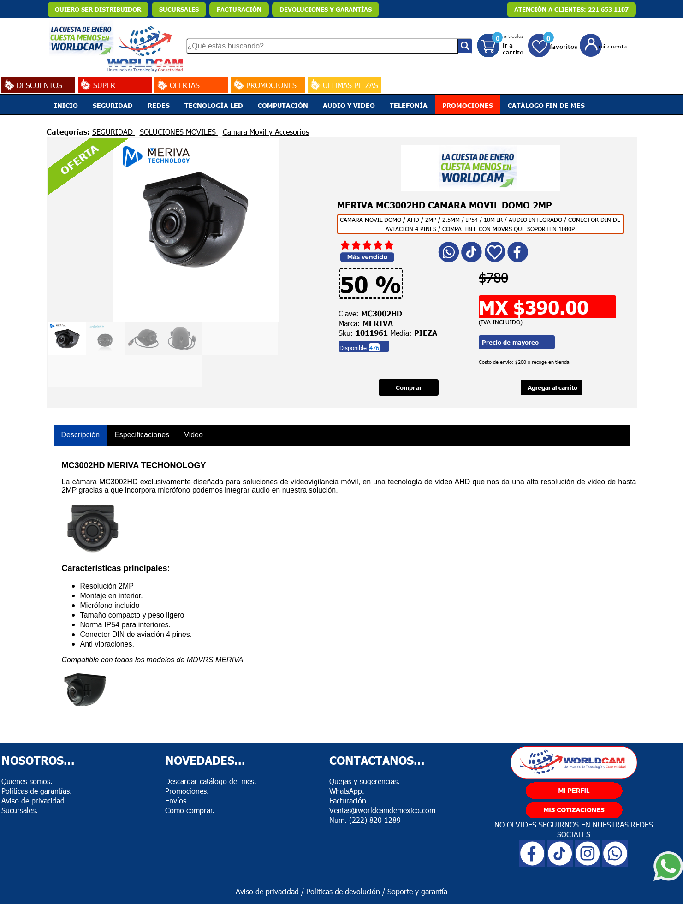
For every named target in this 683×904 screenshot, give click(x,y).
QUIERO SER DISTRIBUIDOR (98, 9)
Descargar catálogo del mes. (210, 781)
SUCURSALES (179, 9)
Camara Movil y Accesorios (266, 132)
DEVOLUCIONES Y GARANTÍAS (325, 9)
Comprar (409, 387)
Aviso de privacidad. (34, 800)
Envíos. (177, 800)
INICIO (66, 105)
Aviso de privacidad (267, 891)
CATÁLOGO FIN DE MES (546, 105)
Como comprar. (189, 810)
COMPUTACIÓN (283, 105)
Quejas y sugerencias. (364, 781)
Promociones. (187, 791)
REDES (159, 105)
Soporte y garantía (417, 891)
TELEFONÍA (409, 105)
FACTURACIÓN (239, 9)
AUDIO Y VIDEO (349, 105)
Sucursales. (19, 810)
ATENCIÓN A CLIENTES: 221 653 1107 (571, 9)
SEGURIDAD (113, 105)
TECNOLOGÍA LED (213, 105)
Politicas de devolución (343, 891)
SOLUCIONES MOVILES (179, 132)
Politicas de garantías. (36, 791)
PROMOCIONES (467, 105)
